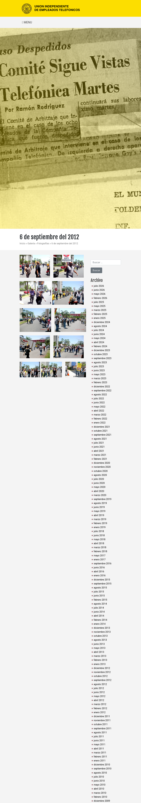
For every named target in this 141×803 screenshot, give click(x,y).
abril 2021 (99, 451)
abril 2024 (99, 342)
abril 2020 (99, 491)
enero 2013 (100, 664)
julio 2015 (99, 591)
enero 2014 (100, 623)
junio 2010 (99, 780)
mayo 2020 (99, 487)
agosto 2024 (100, 326)
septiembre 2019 (102, 499)
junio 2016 (99, 567)
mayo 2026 (99, 294)
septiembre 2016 (102, 563)
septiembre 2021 (102, 434)
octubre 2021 (101, 430)
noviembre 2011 (102, 720)
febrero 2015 (100, 599)
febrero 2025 (100, 314)
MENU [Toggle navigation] (27, 22)
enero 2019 (100, 527)
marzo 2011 (100, 752)
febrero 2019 (100, 523)
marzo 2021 (100, 455)
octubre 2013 (101, 635)
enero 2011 (100, 760)
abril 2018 (99, 543)
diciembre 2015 (102, 579)
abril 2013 (99, 652)
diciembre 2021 (102, 426)
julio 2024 (99, 330)
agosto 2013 (100, 639)
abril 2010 (99, 788)
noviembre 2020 (102, 466)
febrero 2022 (100, 418)
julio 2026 (99, 286)
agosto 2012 (100, 684)
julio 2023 (99, 366)
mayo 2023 (99, 374)
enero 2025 (100, 318)
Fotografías (43, 243)
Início (23, 243)
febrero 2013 (100, 660)
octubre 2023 (101, 354)
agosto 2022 (100, 394)
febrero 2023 (100, 382)
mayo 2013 (99, 648)
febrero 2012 (100, 708)
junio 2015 (99, 595)
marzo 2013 (100, 656)
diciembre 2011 (102, 716)
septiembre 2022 (102, 390)
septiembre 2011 (102, 728)
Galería (31, 243)
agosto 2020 (100, 475)
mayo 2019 (99, 511)
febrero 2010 (100, 796)
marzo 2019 (100, 519)
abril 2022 (99, 410)
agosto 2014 (100, 603)
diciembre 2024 (102, 322)
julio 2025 (99, 302)
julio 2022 (99, 398)
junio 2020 (99, 483)
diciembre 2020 (102, 462)
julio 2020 (99, 479)
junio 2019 (99, 507)
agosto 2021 (100, 438)
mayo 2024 (99, 338)
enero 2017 (100, 559)
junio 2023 (99, 370)
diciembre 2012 (102, 668)
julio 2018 (99, 531)
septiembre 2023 (102, 358)
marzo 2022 (100, 414)
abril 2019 (99, 515)
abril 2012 (99, 700)
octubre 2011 (101, 724)
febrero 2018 (100, 551)
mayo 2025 (99, 306)
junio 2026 (99, 290)
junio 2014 (99, 611)
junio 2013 (99, 644)
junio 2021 (99, 446)
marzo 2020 (100, 495)
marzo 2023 (100, 378)
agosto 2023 (100, 362)
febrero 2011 (100, 756)
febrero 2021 (100, 459)
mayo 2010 (99, 784)
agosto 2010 (100, 772)
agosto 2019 (100, 503)
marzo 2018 (100, 547)
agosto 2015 (100, 587)
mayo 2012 (99, 696)
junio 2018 (99, 535)
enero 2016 (100, 575)
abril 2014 (99, 615)
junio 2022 (99, 402)
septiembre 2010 (102, 768)
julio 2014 (99, 607)
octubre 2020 (101, 471)
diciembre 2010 (102, 764)
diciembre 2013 (102, 627)
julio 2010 (99, 776)
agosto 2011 (100, 732)
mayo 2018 (99, 539)
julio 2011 (99, 736)
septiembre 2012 (102, 680)
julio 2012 (99, 688)
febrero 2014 (100, 619)
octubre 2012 (101, 676)
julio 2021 (99, 442)
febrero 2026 (100, 298)
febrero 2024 (100, 346)
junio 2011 (99, 740)
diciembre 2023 (102, 350)
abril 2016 (99, 571)
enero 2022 (100, 422)
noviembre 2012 (102, 672)
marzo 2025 (100, 310)
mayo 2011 (99, 744)
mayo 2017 (99, 555)
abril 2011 (99, 748)
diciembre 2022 (102, 386)
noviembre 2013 (102, 631)
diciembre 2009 (102, 800)
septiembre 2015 (102, 583)
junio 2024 (99, 334)
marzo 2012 (100, 704)
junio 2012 (99, 692)
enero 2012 (100, 712)
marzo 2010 (100, 792)
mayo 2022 (99, 406)
